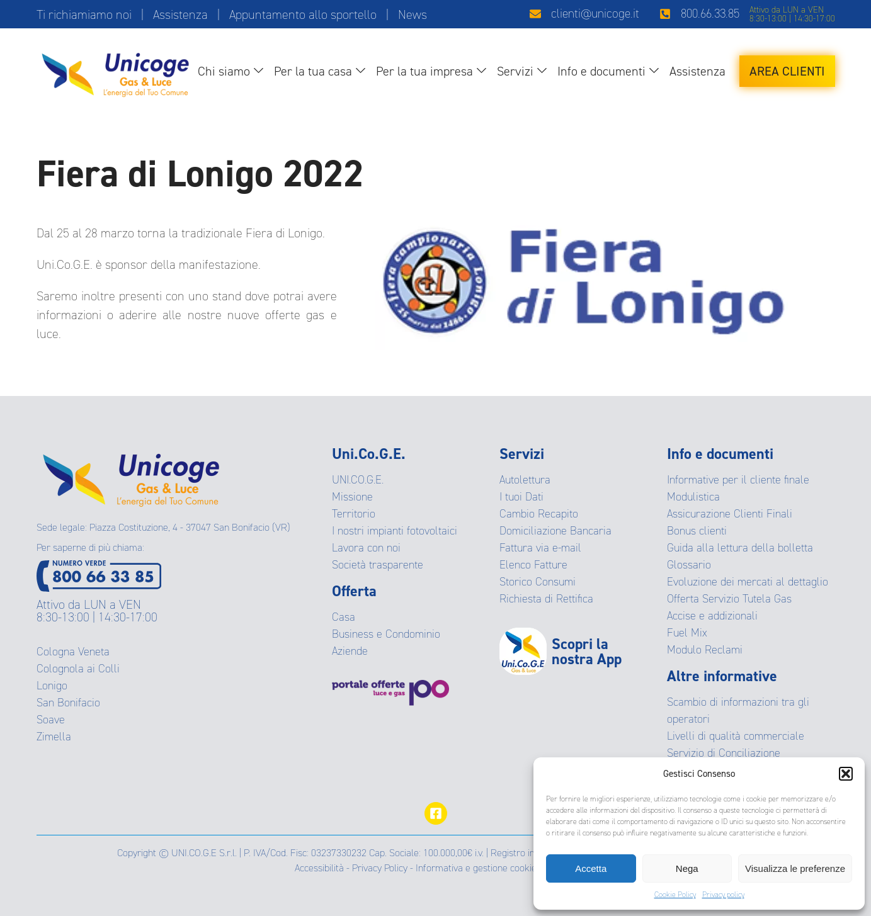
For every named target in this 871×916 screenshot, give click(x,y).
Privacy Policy (379, 867)
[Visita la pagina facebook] (435, 813)
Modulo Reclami (705, 649)
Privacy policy (723, 895)
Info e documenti (601, 71)
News (412, 14)
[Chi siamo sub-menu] (261, 71)
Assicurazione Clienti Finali (729, 513)
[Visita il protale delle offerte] (415, 693)
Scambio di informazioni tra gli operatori (738, 710)
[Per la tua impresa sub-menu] (484, 71)
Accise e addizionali (712, 615)
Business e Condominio (386, 634)
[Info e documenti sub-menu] (656, 71)
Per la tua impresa (424, 71)
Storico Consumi (537, 581)
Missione (352, 496)
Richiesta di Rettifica (546, 598)
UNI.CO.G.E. (358, 479)
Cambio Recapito (538, 513)
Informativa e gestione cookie (476, 867)
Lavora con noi (366, 547)
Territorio (353, 513)
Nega (687, 868)
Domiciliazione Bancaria (555, 530)
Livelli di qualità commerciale (735, 736)
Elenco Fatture (533, 564)
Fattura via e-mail (540, 547)
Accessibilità (319, 867)
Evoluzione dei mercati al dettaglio (747, 581)
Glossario (689, 564)
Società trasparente (377, 564)
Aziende (350, 651)
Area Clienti (787, 71)
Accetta (590, 868)
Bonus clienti (697, 530)
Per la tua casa (313, 71)
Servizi (515, 71)
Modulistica (693, 496)
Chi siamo (224, 71)
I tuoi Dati (521, 496)
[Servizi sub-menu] (544, 71)
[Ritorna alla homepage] (115, 71)
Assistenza (180, 14)
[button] (846, 773)
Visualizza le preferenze (795, 868)
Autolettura (524, 479)
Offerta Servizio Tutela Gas (729, 598)
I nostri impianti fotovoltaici (394, 530)
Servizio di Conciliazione (723, 753)
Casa (343, 617)
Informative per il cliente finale (738, 479)
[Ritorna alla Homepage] (131, 475)
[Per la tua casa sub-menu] (363, 71)
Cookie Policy (675, 895)
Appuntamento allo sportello (303, 14)
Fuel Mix (687, 632)
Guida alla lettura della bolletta (740, 547)
